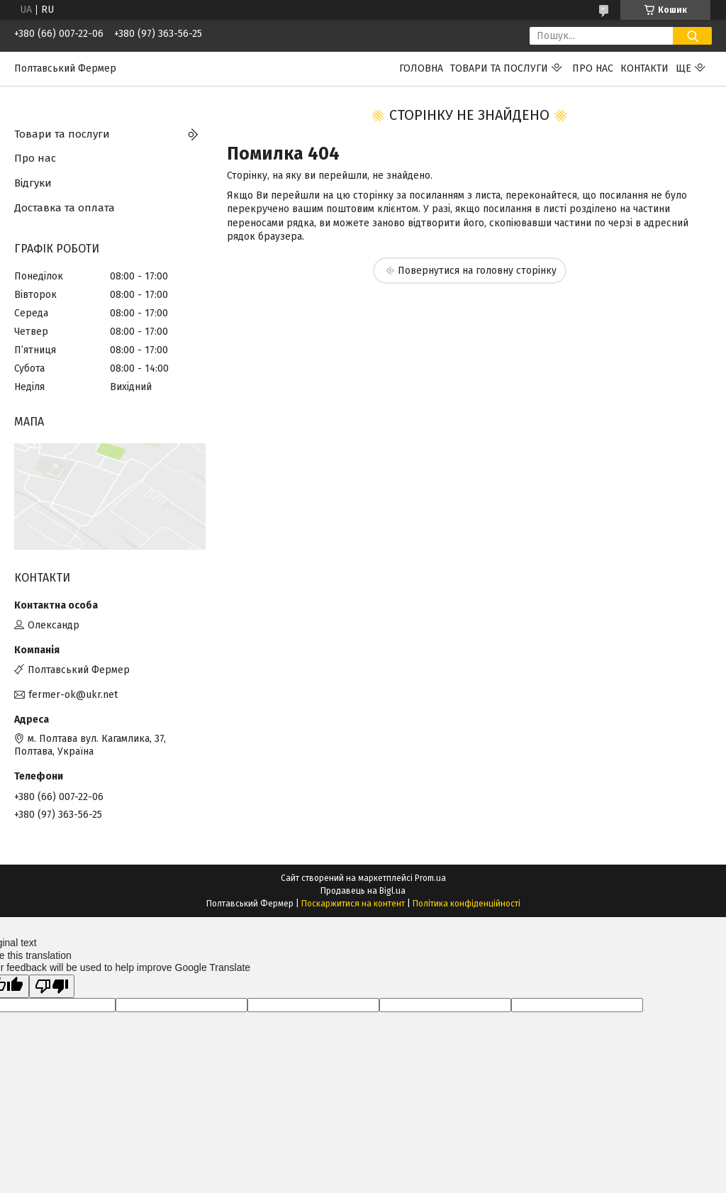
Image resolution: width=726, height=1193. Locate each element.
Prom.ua (430, 878)
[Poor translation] (51, 986)
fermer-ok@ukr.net (73, 695)
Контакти (644, 68)
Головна (421, 68)
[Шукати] (692, 36)
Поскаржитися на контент (353, 904)
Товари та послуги (499, 68)
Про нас (592, 68)
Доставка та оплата (64, 207)
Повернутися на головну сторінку (477, 271)
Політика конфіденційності (466, 904)
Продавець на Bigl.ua (363, 891)
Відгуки (33, 183)
